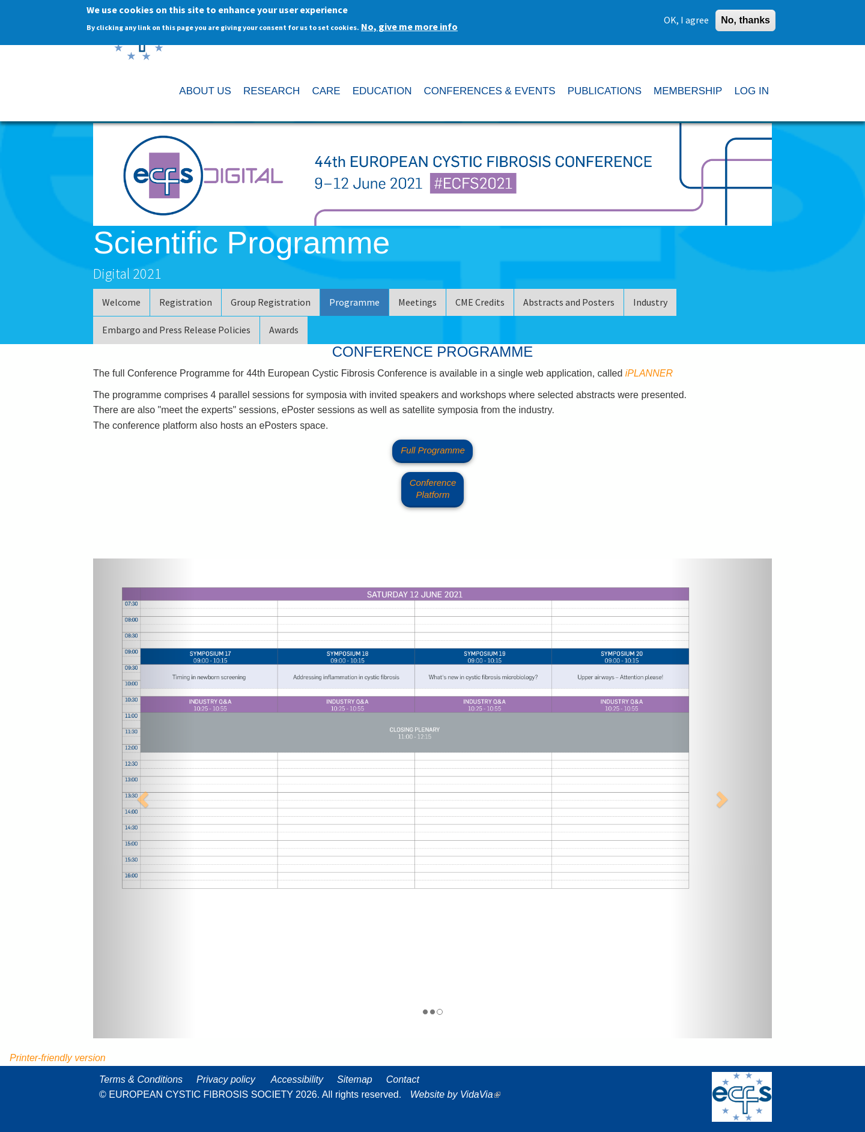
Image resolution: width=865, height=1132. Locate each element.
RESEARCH (271, 91)
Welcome (121, 302)
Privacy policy (225, 1079)
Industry (650, 302)
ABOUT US (205, 91)
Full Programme (433, 450)
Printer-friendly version (58, 1058)
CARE (326, 91)
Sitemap (354, 1079)
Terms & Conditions (141, 1079)
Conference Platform (433, 488)
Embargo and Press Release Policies (176, 330)
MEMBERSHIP (688, 91)
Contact (402, 1079)
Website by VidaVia (458, 1094)
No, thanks (745, 18)
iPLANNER (649, 373)
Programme (354, 302)
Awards (284, 330)
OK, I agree (686, 17)
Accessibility (297, 1079)
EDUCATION (382, 91)
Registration (185, 302)
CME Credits (480, 302)
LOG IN (751, 91)
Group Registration (271, 302)
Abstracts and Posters (569, 302)
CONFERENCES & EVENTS (489, 91)
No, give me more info (409, 24)
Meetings (417, 302)
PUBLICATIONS (605, 91)
